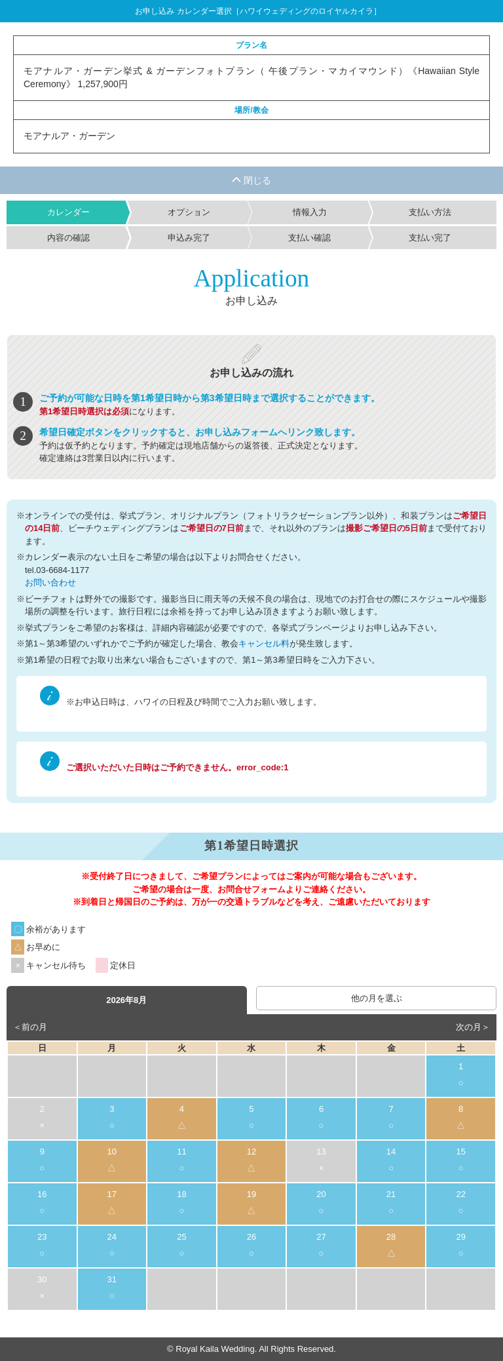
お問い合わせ (50, 582)
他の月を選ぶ (376, 998)
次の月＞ (473, 1027)
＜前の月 (30, 1027)
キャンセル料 (263, 643)
